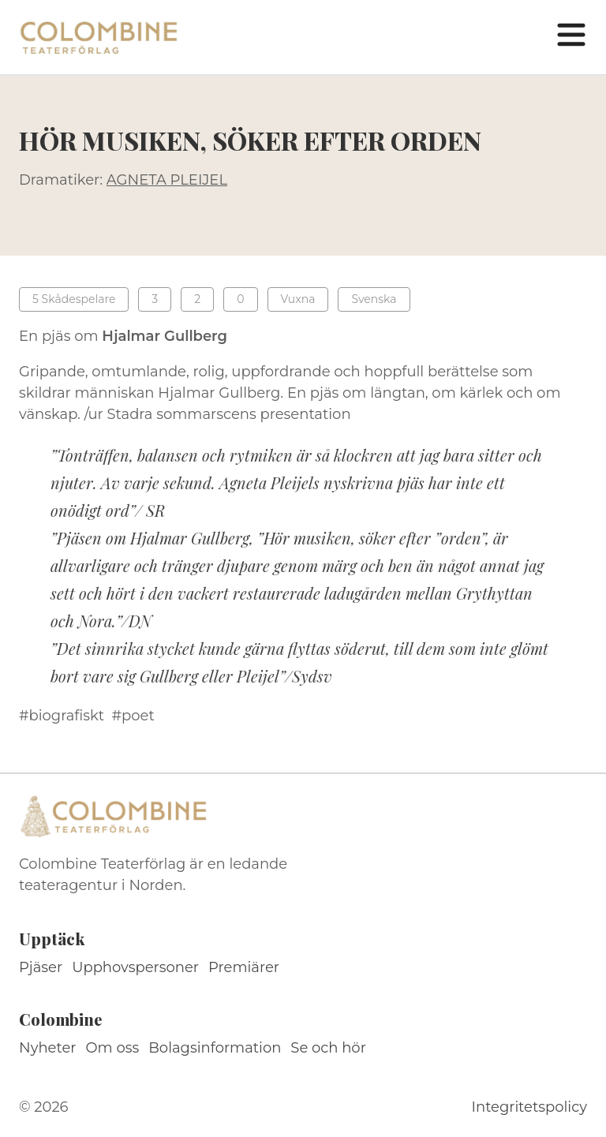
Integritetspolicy (529, 1107)
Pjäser (40, 967)
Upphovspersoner (135, 967)
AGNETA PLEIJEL (167, 180)
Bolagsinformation (214, 1048)
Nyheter (48, 1048)
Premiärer (243, 967)
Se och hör (328, 1048)
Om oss (113, 1048)
